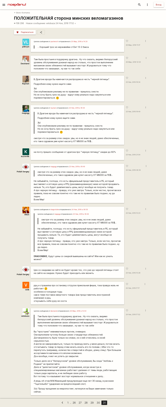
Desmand (25, 63)
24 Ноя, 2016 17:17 (133, 288)
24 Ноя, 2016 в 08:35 (79, 210)
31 (104, 402)
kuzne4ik (25, 156)
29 (92, 402)
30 (98, 402)
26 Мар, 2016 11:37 (133, 45)
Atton (26, 214)
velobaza (50, 23)
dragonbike (55, 210)
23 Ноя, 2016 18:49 (133, 112)
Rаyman (25, 84)
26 (74, 402)
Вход (158, 4)
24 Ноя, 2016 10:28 (133, 273)
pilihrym (25, 47)
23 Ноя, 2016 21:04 (133, 155)
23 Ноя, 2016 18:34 (133, 82)
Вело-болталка (22, 13)
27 (80, 402)
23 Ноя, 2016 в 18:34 (77, 108)
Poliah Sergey (23, 172)
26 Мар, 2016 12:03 (133, 62)
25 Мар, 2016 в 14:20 (79, 42)
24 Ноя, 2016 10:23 (133, 213)
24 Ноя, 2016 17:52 (66, 23)
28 (86, 402)
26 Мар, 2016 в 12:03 (78, 311)
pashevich (54, 42)
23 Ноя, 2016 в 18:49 (77, 167)
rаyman (53, 108)
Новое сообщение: (35, 23)
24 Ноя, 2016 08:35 (133, 170)
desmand (54, 311)
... (38, 47)
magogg (25, 113)
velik (27, 290)
